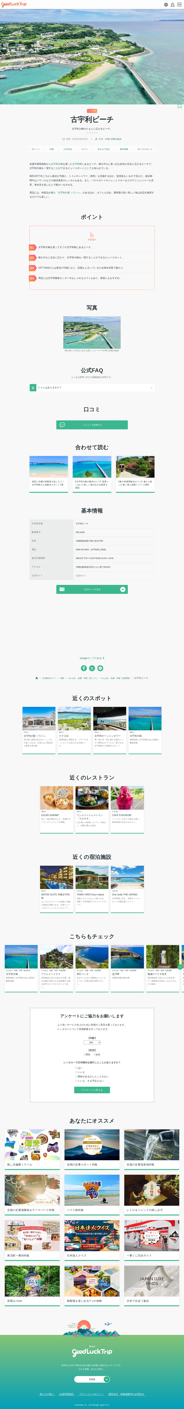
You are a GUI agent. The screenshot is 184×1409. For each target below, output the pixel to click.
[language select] (166, 4)
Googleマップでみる (91, 658)
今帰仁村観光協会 (113, 139)
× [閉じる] (102, 1403)
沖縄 (64, 678)
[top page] (35, 678)
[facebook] (84, 668)
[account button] (172, 5)
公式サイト (81, 575)
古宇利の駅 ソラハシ (69, 192)
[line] (100, 668)
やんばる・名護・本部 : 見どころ (88, 678)
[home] (14, 5)
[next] (180, 972)
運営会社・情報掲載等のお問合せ (126, 1399)
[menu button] (179, 4)
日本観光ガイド (49, 678)
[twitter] (92, 668)
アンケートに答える (92, 1095)
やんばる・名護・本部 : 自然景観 (127, 678)
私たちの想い (47, 1399)
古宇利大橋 (57, 164)
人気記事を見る (90, 1403)
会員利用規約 (66, 1399)
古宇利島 (77, 164)
